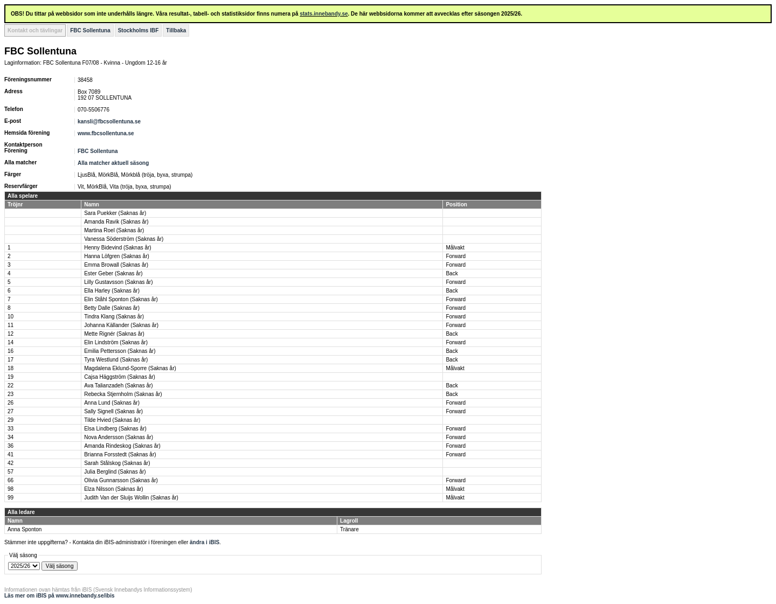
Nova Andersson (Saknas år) (118, 437)
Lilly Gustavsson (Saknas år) (118, 282)
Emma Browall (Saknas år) (116, 265)
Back (452, 273)
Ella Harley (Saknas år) (112, 291)
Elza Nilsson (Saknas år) (113, 489)
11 (10, 325)
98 (10, 489)
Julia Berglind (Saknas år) (115, 472)
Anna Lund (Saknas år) (112, 403)
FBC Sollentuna (90, 30)
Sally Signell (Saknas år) (113, 411)
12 (10, 334)
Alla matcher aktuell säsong (113, 163)
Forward (456, 256)
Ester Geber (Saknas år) (113, 273)
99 (10, 498)
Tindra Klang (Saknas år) (114, 317)
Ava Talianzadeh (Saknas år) (118, 385)
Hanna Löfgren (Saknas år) (116, 256)
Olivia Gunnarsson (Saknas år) (121, 480)
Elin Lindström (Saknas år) (116, 342)
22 (10, 385)
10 (10, 317)
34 (10, 437)
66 (10, 480)
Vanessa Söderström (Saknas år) (123, 239)
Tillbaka (176, 30)
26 (10, 403)
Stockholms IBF (138, 30)
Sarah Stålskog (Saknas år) (117, 463)
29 (10, 420)
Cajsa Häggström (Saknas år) (119, 377)
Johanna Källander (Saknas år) (121, 325)
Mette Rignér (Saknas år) (114, 334)
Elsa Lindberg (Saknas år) (115, 429)
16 (10, 351)
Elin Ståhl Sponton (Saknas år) (121, 299)
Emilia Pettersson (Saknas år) (119, 351)
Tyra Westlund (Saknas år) (116, 360)
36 (10, 446)
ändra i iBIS (204, 542)
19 (10, 377)
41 (10, 454)
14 (10, 342)
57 (10, 472)
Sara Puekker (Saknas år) (115, 213)
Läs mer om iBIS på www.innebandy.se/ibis (59, 596)
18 (10, 368)
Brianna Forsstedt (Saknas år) (120, 454)
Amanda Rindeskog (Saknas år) (122, 446)
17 (10, 360)
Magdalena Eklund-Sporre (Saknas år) (130, 368)
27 (10, 411)
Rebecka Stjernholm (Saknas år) (123, 394)
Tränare (349, 529)
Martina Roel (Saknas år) (114, 230)
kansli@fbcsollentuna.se (109, 121)
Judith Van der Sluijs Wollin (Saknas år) (131, 498)
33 (10, 429)
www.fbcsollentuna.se (106, 133)
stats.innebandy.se (324, 14)
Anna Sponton (24, 529)
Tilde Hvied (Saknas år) (112, 420)
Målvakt (455, 248)
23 (10, 394)
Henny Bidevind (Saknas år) (117, 248)
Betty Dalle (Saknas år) (112, 308)
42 (10, 463)
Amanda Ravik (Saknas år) (116, 222)
